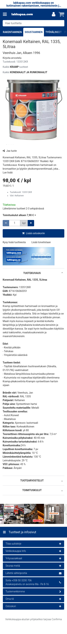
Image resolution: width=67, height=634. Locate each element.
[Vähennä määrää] (6, 223)
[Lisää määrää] (31, 223)
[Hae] (60, 23)
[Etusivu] (22, 14)
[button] (12, 57)
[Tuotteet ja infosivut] (6, 14)
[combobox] (33, 23)
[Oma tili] (53, 14)
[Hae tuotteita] (33, 23)
